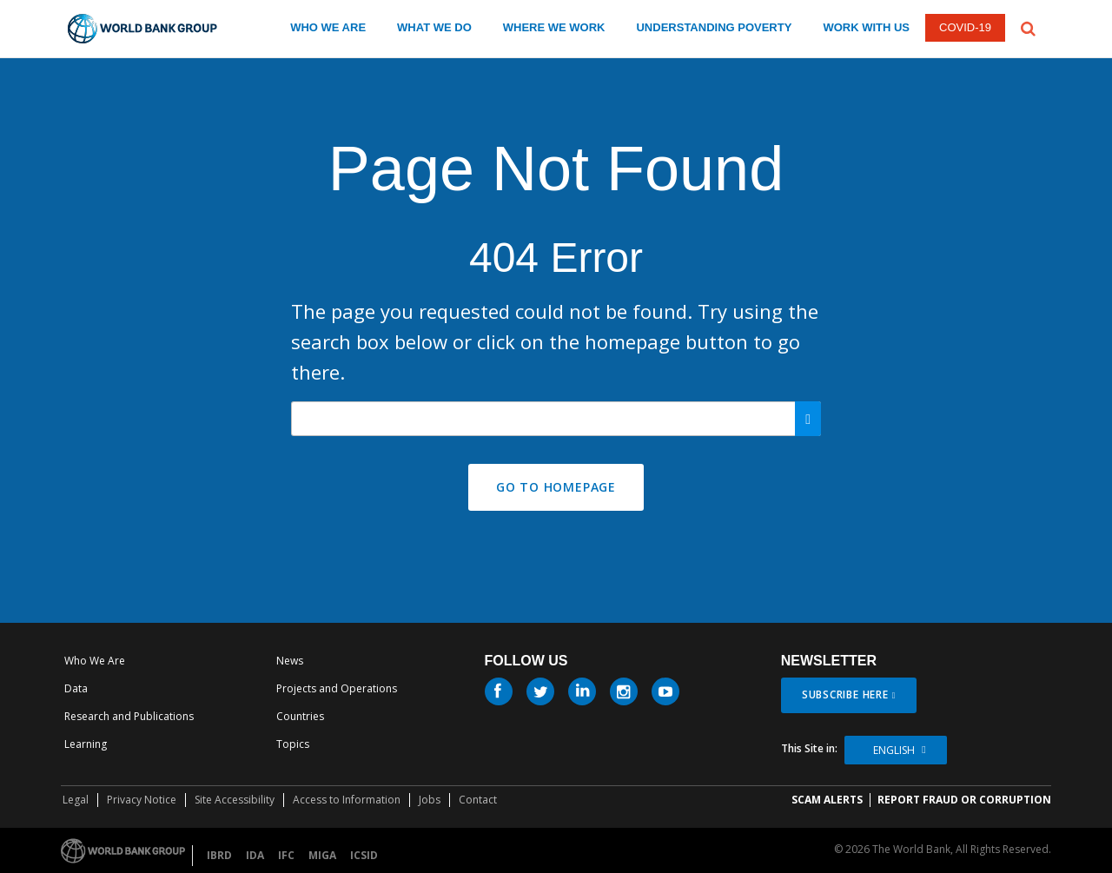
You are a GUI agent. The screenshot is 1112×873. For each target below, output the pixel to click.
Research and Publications (129, 716)
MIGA (322, 855)
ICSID (364, 855)
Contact (478, 799)
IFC (286, 855)
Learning (85, 744)
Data (76, 688)
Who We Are (94, 660)
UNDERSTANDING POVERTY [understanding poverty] (713, 27)
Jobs (429, 799)
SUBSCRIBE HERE (845, 694)
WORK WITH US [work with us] (866, 27)
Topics (292, 744)
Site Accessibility (235, 799)
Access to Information (346, 799)
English (894, 750)
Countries (300, 716)
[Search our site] (556, 418)
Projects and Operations (336, 688)
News (289, 660)
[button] (1028, 26)
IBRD (219, 855)
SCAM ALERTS (827, 799)
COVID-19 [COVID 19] (965, 27)
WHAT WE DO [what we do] (434, 27)
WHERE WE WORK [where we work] (554, 27)
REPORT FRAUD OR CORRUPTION (964, 799)
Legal (76, 799)
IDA (255, 855)
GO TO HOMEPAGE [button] (556, 487)
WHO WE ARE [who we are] (328, 27)
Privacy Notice (141, 799)
